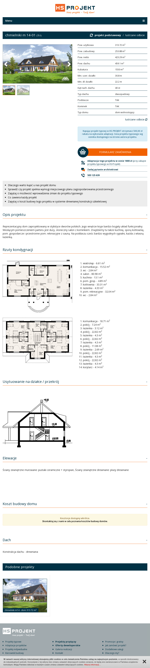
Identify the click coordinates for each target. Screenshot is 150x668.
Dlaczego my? (112, 653)
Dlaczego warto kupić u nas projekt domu (32, 185)
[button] (6, 64)
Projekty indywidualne (16, 649)
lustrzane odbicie (135, 35)
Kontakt (59, 653)
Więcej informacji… (92, 665)
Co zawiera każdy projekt (22, 197)
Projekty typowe (13, 641)
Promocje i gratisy (114, 641)
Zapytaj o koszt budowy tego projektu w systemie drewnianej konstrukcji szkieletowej (57, 201)
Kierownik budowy (14, 653)
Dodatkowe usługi (114, 649)
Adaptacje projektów (15, 645)
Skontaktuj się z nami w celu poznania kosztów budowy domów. (75, 521)
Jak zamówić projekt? (115, 645)
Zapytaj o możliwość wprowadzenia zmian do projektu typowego (45, 193)
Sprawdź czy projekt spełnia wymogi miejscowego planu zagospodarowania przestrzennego (61, 189)
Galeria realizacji (63, 649)
